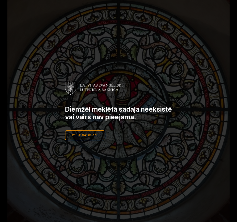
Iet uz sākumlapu (85, 135)
